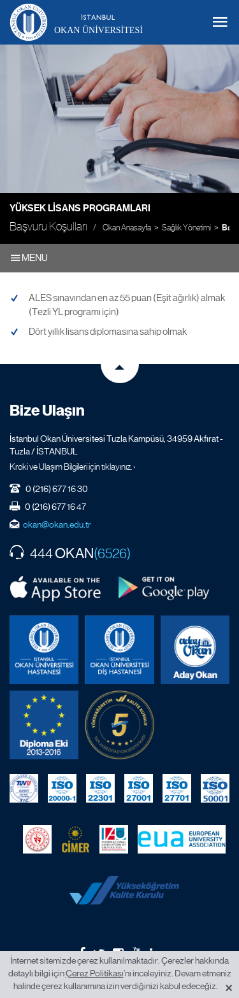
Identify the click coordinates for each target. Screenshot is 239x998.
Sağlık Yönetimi (186, 227)
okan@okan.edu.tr (57, 524)
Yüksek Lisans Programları (80, 208)
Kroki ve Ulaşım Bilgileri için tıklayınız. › (73, 466)
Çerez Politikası (95, 973)
